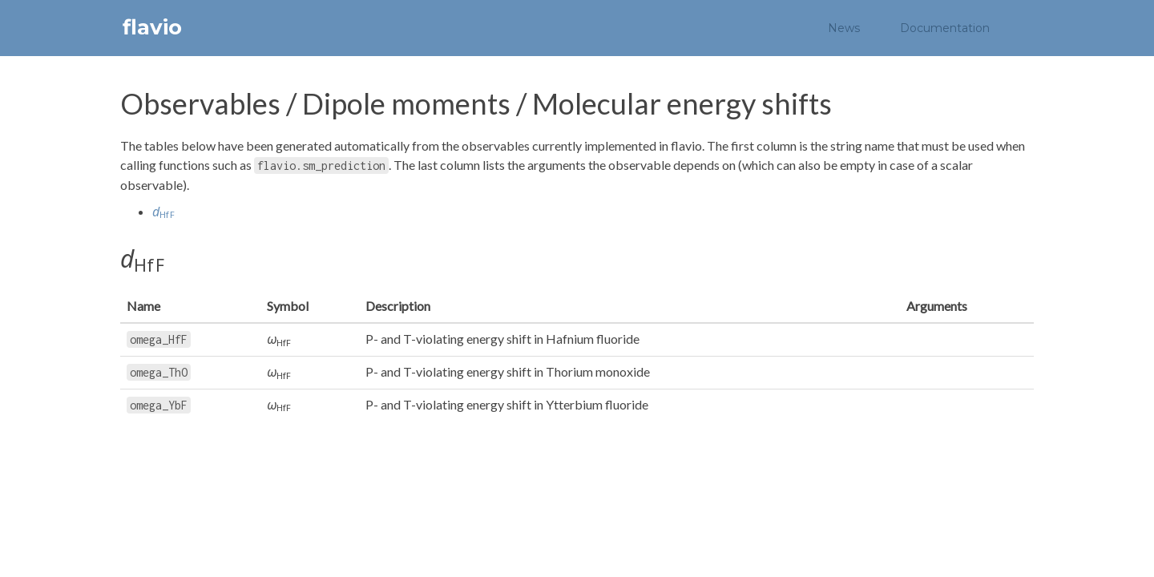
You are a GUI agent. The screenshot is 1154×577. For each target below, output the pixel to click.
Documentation (945, 28)
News (844, 28)
